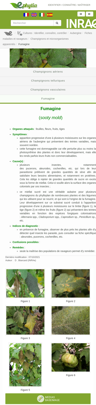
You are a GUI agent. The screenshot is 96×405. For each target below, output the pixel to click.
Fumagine (24, 44)
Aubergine (75, 33)
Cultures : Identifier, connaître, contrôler (42, 33)
